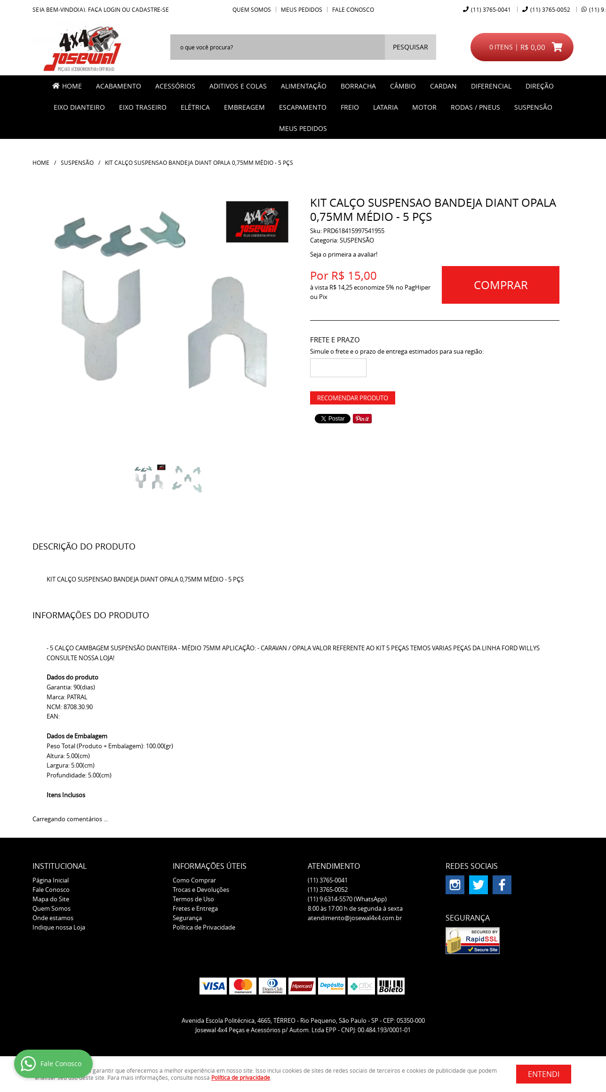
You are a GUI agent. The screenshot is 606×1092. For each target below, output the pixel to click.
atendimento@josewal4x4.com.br (355, 918)
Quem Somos (251, 9)
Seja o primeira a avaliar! (343, 254)
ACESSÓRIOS (175, 85)
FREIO (350, 107)
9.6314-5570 (347, 899)
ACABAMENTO (118, 85)
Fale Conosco (353, 9)
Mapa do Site (50, 899)
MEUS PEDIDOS (303, 128)
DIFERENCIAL (491, 85)
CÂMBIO (403, 85)
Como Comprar (194, 880)
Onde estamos (52, 918)
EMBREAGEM (244, 107)
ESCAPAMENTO (303, 107)
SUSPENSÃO (533, 107)
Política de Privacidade (204, 927)
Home (72, 85)
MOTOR (424, 107)
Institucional (59, 866)
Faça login (104, 9)
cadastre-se (150, 9)
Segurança (187, 918)
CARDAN (443, 85)
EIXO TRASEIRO (143, 107)
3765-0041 (491, 9)
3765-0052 (550, 9)
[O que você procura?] (410, 47)
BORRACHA (358, 85)
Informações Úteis (210, 866)
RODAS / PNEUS (475, 107)
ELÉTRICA (195, 107)
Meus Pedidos (301, 9)
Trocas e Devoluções (201, 889)
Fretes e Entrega (195, 908)
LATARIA (385, 107)
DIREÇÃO (540, 85)
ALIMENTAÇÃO (304, 85)
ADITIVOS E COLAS (238, 85)
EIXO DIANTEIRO (79, 107)
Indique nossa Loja (58, 927)
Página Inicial (50, 880)
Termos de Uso (193, 899)
